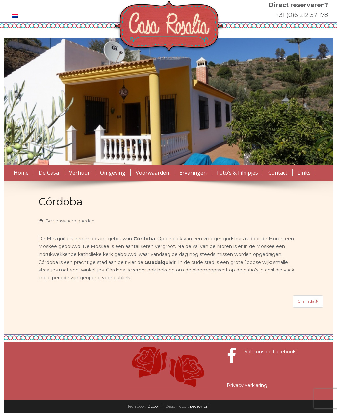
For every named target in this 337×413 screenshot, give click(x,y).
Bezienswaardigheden (70, 220)
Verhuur (79, 172)
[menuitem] (15, 16)
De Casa (49, 172)
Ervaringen (193, 172)
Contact (277, 172)
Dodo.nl (154, 406)
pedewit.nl (200, 406)
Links (304, 172)
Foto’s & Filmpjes (237, 172)
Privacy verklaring (247, 385)
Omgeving (112, 172)
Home (21, 172)
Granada (308, 301)
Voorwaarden (152, 172)
